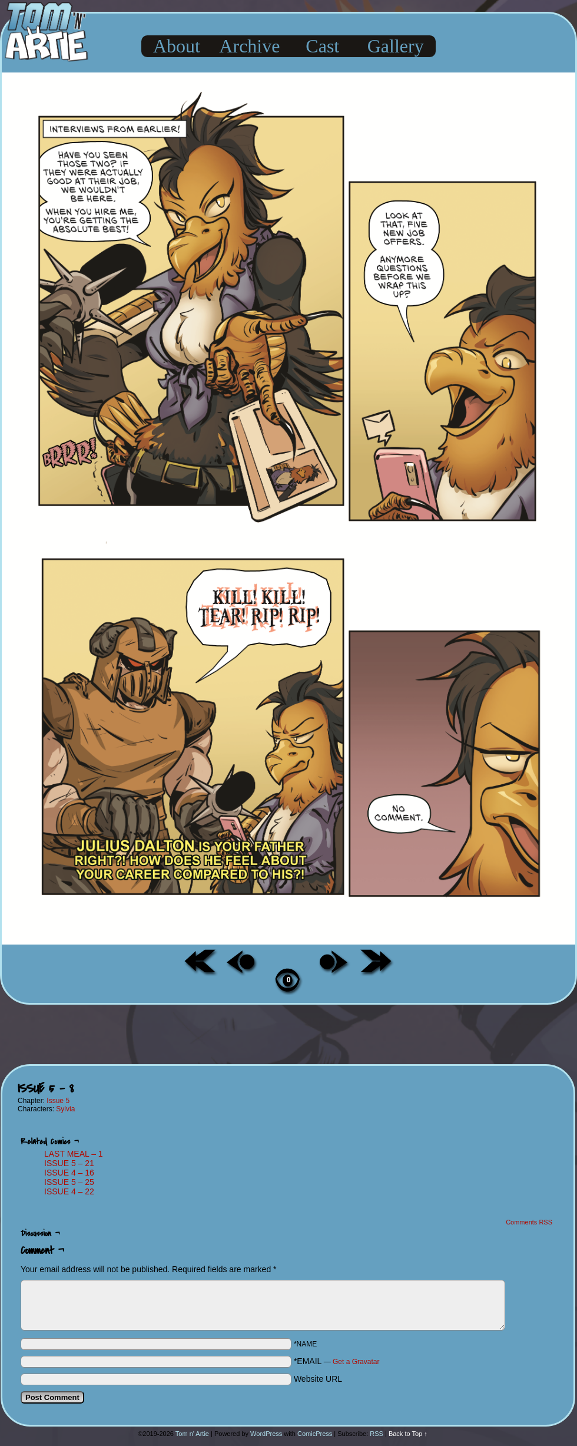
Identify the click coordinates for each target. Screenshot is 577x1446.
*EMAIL (337, 1361)
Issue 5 (58, 1101)
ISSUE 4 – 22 (69, 1191)
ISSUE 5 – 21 (69, 1163)
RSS (376, 1433)
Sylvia (65, 1109)
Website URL (318, 1379)
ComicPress (314, 1433)
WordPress (266, 1433)
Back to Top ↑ (408, 1433)
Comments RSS (529, 1222)
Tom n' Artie (192, 1433)
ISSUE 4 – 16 (69, 1172)
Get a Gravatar (356, 1362)
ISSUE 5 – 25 (69, 1182)
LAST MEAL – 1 (73, 1153)
